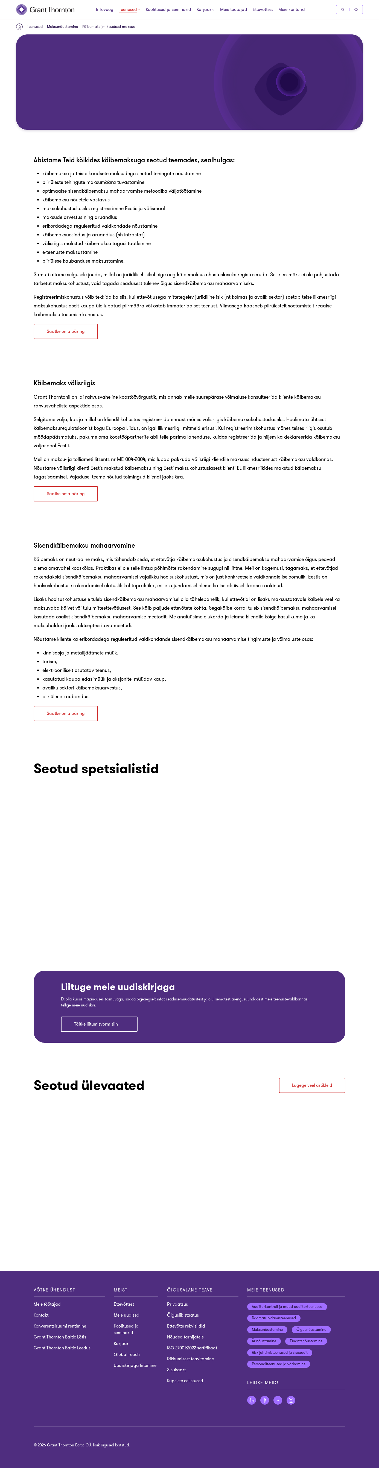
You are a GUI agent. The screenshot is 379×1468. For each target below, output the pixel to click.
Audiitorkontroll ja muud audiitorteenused (287, 1306)
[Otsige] (342, 9)
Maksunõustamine (62, 26)
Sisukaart (176, 1370)
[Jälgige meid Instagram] (291, 1400)
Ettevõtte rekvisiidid (186, 1326)
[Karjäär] (204, 10)
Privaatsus (177, 1304)
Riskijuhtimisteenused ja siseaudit (280, 1352)
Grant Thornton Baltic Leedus (62, 1348)
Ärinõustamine (264, 1341)
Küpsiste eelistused (185, 1381)
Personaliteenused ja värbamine (278, 1364)
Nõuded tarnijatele (185, 1337)
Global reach (127, 1355)
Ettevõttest (263, 10)
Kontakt (41, 1315)
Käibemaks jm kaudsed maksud (108, 26)
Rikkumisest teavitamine (190, 1359)
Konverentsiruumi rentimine (60, 1326)
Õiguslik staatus (183, 1315)
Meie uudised (126, 1315)
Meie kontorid (291, 10)
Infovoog (104, 10)
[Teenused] (128, 10)
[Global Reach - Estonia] (356, 9)
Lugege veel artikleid (312, 1085)
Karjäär (121, 1344)
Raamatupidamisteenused (274, 1318)
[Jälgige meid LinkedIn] (251, 1400)
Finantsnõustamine (306, 1341)
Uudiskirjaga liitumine (135, 1366)
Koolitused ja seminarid (168, 10)
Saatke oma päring (66, 331)
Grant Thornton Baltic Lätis (60, 1337)
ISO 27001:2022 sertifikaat (192, 1348)
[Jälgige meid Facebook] (264, 1400)
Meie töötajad (233, 10)
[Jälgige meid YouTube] (277, 1400)
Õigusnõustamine (311, 1329)
